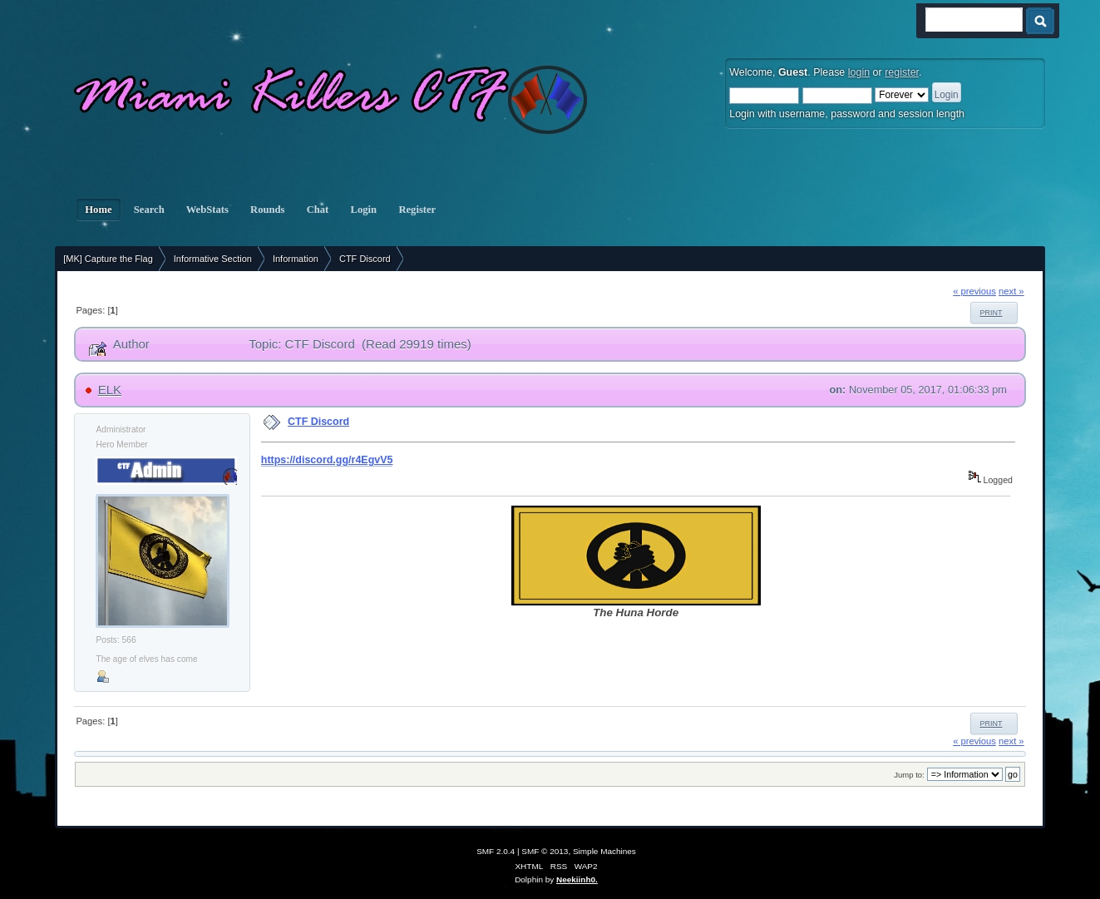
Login (363, 209)
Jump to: (909, 774)
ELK (109, 390)
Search (149, 209)
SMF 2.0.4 (495, 851)
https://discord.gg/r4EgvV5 (327, 460)
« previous (974, 291)
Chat (318, 209)
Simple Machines (604, 851)
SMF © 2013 (544, 851)
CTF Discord (318, 421)
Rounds (268, 209)
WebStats (207, 209)
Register (417, 209)
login (859, 72)
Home (98, 209)
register (902, 72)
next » (1011, 291)
